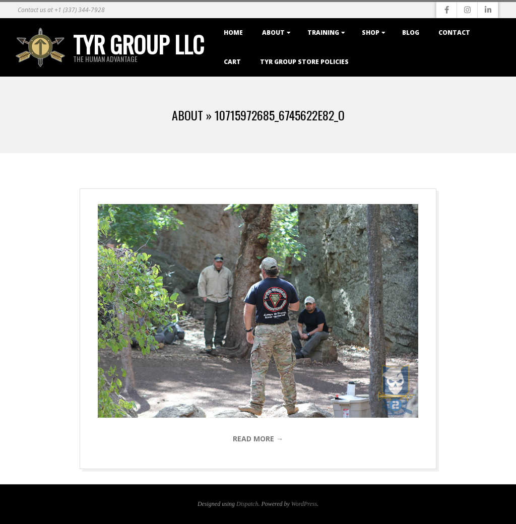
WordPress (304, 503)
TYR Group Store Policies (304, 61)
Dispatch (247, 503)
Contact (454, 32)
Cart (232, 61)
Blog (410, 32)
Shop (370, 32)
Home (233, 32)
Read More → (258, 438)
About (273, 32)
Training (323, 32)
